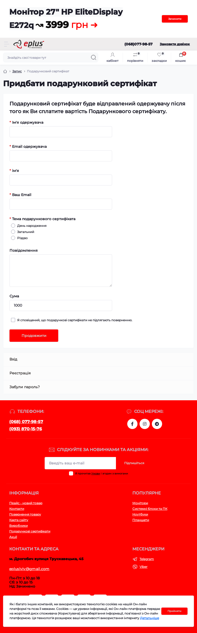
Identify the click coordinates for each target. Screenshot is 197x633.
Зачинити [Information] (174, 19)
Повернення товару (25, 514)
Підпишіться (134, 463)
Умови (95, 473)
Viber (143, 567)
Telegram (147, 559)
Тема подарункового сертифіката (42, 219)
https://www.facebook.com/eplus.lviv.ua (132, 424)
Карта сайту (18, 520)
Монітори (140, 503)
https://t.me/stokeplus (157, 424)
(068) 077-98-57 (26, 421)
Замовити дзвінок (175, 44)
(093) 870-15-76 (25, 428)
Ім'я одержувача (26, 122)
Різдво (22, 238)
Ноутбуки (140, 514)
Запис (17, 71)
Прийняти (174, 611)
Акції (13, 537)
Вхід (13, 359)
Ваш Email (20, 194)
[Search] (93, 57)
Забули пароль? (24, 387)
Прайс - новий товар (25, 503)
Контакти (16, 509)
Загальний (25, 232)
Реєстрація (20, 373)
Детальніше (149, 618)
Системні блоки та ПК (149, 509)
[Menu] (6, 44)
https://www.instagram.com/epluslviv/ (144, 424)
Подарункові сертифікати (29, 531)
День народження (31, 225)
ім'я (14, 170)
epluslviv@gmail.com (29, 569)
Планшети (140, 520)
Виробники (18, 526)
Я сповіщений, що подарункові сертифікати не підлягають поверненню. (74, 320)
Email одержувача (28, 146)
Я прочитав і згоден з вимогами (101, 473)
